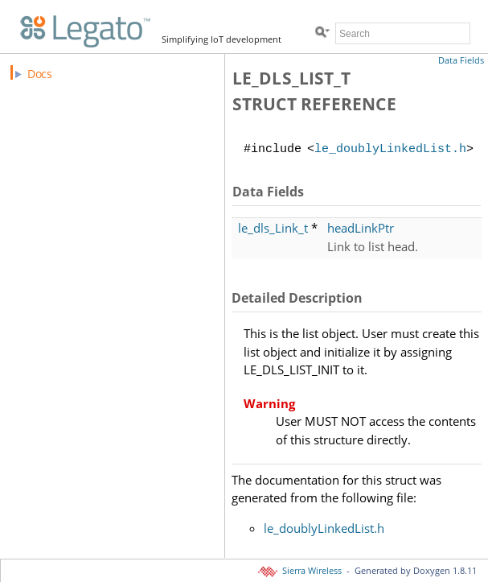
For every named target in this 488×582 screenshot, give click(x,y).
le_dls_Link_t (273, 228)
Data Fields (461, 60)
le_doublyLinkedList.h (390, 150)
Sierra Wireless (301, 570)
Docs (39, 73)
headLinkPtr (360, 228)
